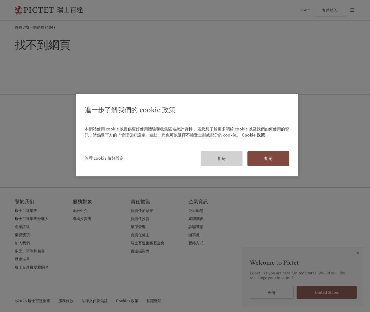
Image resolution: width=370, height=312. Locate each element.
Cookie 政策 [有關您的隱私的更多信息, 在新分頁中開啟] (253, 135)
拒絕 (222, 158)
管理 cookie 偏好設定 (104, 158)
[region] (187, 135)
